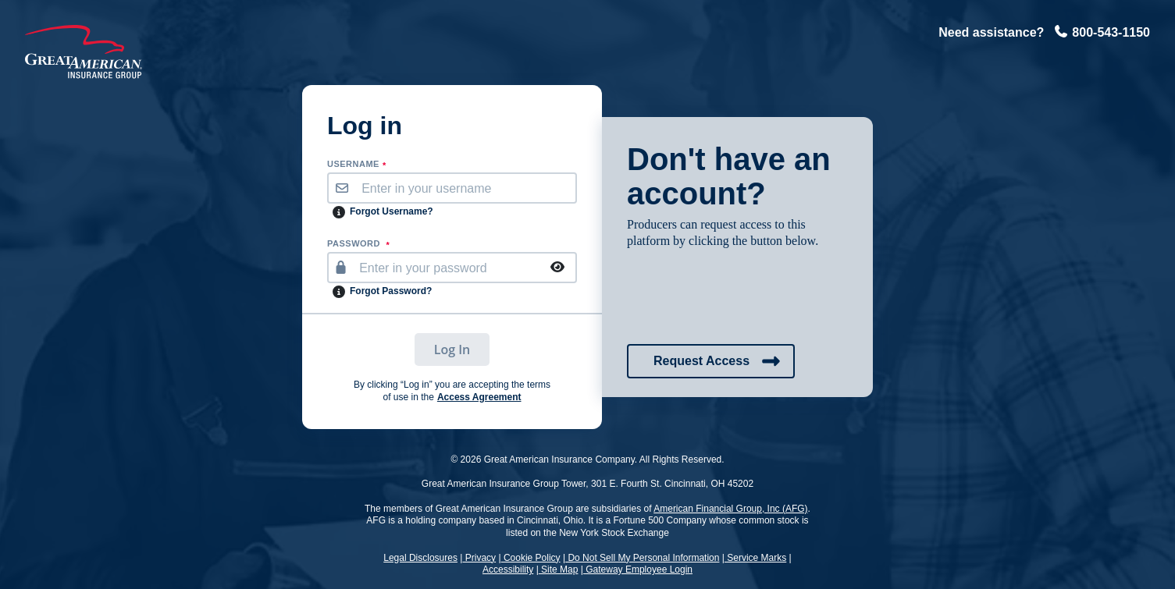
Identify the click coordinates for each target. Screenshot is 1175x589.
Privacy (479, 557)
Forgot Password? (391, 291)
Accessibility (507, 569)
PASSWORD (358, 244)
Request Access (717, 361)
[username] (465, 188)
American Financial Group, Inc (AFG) (730, 508)
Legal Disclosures (420, 557)
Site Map (559, 569)
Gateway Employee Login (638, 569)
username (356, 164)
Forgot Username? (391, 211)
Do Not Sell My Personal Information (642, 557)
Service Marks (755, 557)
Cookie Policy (531, 557)
